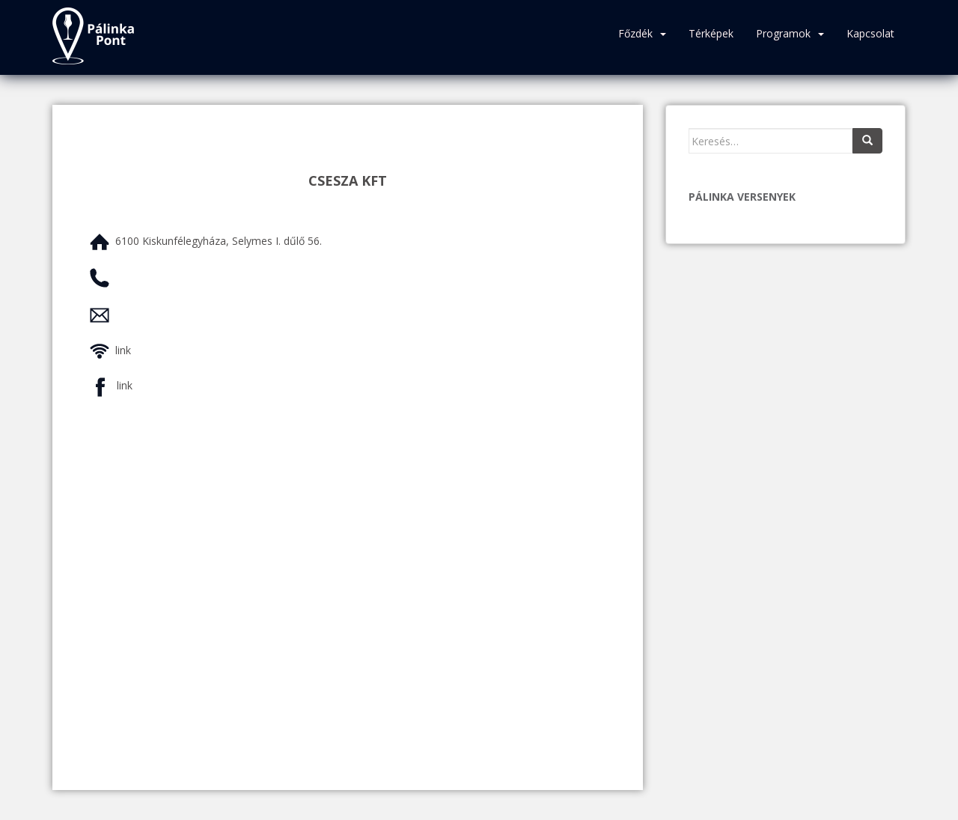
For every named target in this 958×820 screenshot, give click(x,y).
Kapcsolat (870, 33)
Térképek (711, 33)
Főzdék (635, 33)
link (123, 350)
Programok (783, 33)
